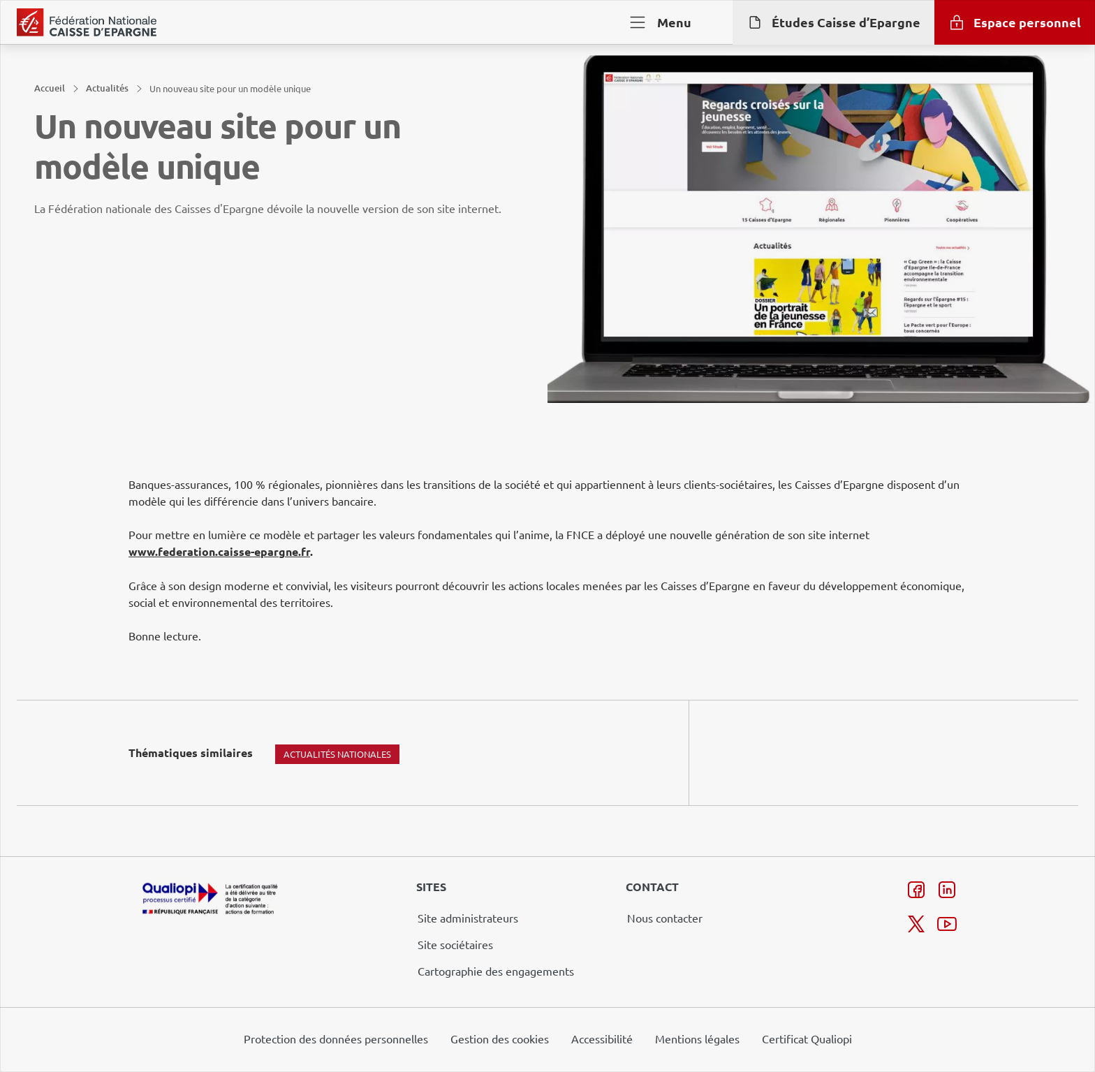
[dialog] (547, 536)
